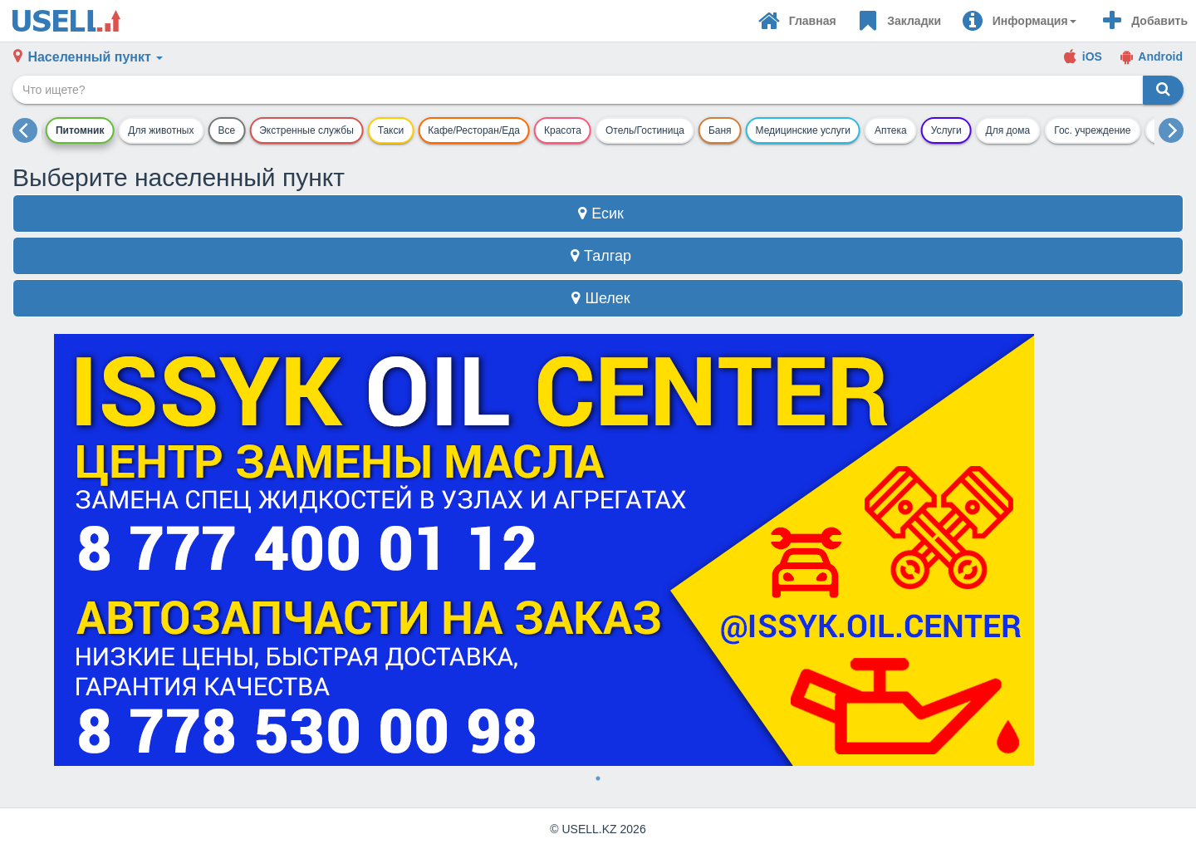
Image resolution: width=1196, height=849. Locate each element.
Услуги (946, 130)
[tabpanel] (598, 550)
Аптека (891, 130)
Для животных (161, 130)
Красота (562, 130)
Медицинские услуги (803, 130)
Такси (391, 130)
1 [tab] (598, 778)
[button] (1018, 21)
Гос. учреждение (1092, 130)
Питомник (80, 130)
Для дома (1008, 130)
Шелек (598, 298)
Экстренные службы (306, 130)
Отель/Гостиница (644, 130)
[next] (1171, 130)
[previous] (24, 130)
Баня (720, 130)
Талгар (598, 256)
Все (227, 130)
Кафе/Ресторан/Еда (474, 130)
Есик (598, 213)
